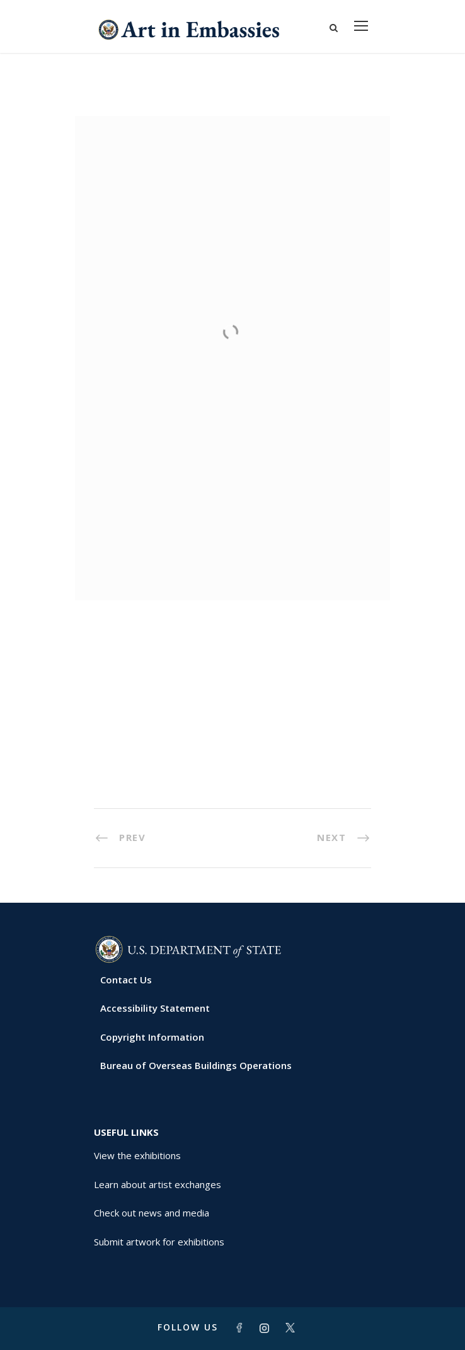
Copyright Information (152, 1037)
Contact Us (126, 979)
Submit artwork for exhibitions (159, 1241)
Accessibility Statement (155, 1008)
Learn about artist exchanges (157, 1184)
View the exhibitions (137, 1155)
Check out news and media (151, 1212)
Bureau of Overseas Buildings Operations (196, 1065)
